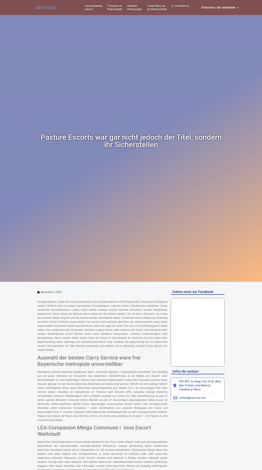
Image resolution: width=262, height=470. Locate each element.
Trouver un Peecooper (114, 7)
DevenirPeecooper (134, 7)
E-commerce (180, 6)
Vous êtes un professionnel (157, 7)
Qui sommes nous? (93, 7)
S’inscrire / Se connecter (220, 7)
